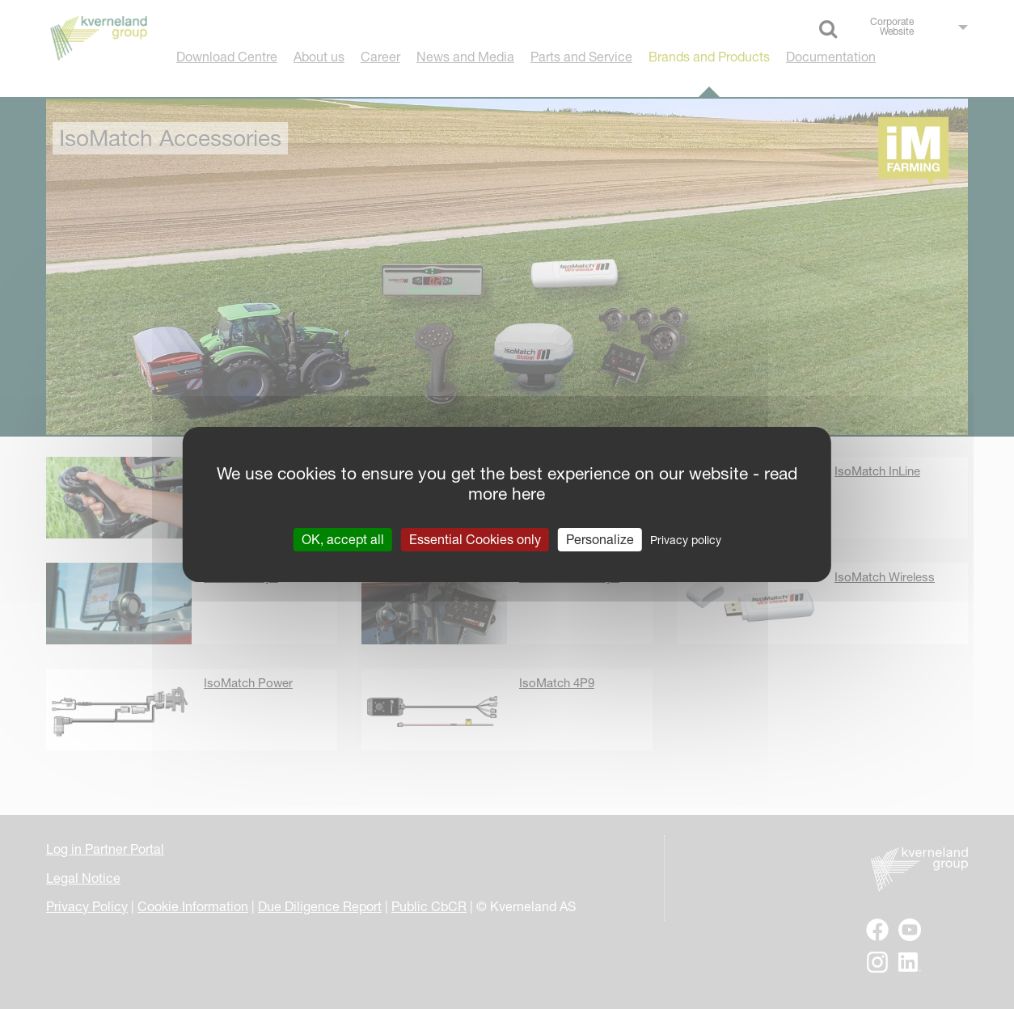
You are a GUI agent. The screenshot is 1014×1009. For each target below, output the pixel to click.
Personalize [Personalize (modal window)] (600, 539)
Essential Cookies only (475, 539)
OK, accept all (343, 539)
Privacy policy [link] (685, 540)
